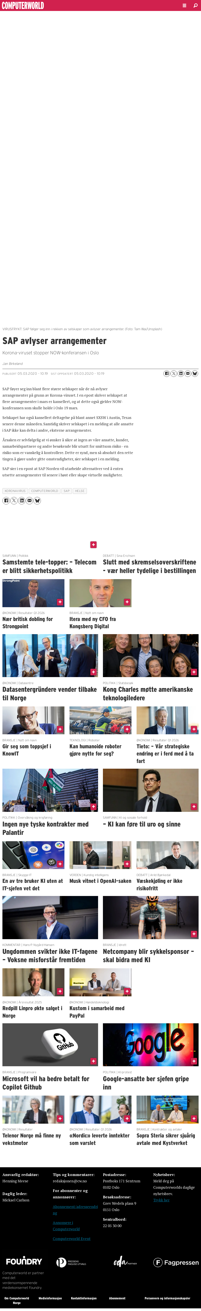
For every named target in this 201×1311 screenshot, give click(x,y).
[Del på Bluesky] (195, 373)
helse (80, 491)
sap (67, 491)
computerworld (44, 491)
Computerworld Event (72, 1238)
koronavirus (15, 491)
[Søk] (195, 5)
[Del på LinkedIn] (180, 373)
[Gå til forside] (35, 5)
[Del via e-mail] (188, 373)
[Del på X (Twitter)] (173, 373)
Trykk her (161, 1200)
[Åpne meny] (184, 5)
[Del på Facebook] (166, 373)
